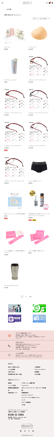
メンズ (23, 400)
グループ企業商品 (26, 402)
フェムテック (25, 385)
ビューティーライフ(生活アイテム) (30, 397)
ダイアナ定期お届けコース (23, 333)
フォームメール (34, 344)
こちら (33, 356)
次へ (31, 296)
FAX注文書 (37, 374)
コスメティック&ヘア (27, 395)
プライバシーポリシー (40, 369)
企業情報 (36, 372)
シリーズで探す (12, 385)
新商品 (10, 383)
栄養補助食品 (25, 392)
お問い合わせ (20, 342)
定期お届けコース (12, 392)
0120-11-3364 (31, 345)
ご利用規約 (37, 367)
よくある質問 (20, 353)
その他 (23, 404)
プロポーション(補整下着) (28, 383)
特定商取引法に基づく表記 (15, 374)
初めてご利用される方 (14, 367)
